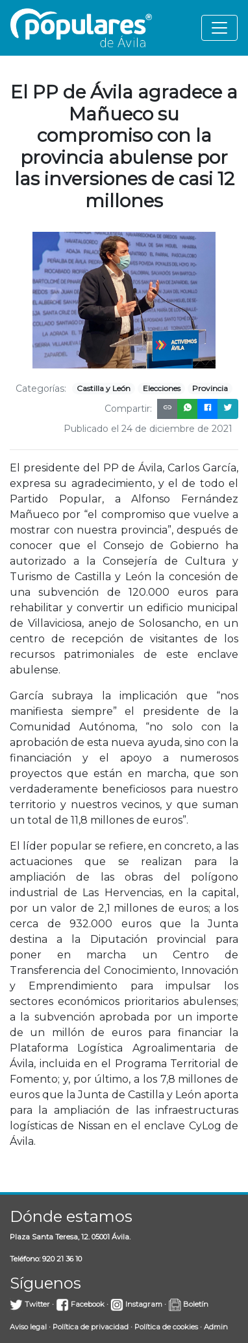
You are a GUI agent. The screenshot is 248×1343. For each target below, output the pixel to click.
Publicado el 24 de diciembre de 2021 (148, 429)
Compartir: (128, 408)
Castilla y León (103, 388)
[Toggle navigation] (219, 28)
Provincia (210, 388)
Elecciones (161, 388)
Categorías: (41, 388)
